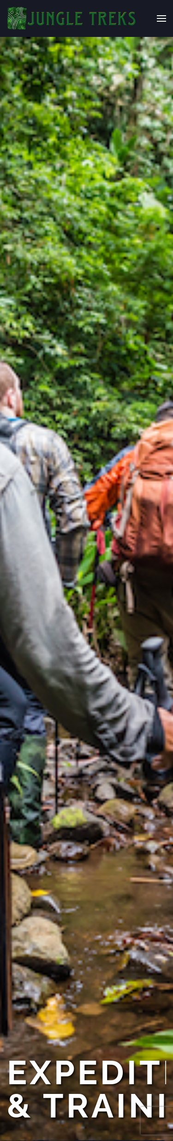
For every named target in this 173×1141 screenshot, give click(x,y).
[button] (161, 18)
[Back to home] (72, 18)
